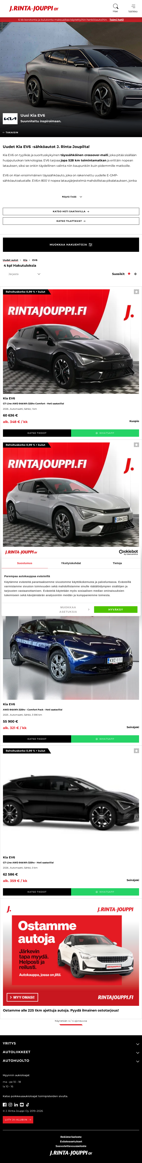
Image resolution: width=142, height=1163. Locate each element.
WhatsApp (105, 433)
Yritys (9, 1043)
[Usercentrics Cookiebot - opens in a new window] (121, 552)
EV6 (34, 260)
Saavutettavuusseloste (71, 1146)
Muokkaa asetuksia (74, 609)
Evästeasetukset (71, 1141)
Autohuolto (16, 1061)
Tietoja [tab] (117, 562)
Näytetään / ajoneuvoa (71, 1020)
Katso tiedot (37, 433)
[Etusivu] (31, 9)
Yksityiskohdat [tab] (71, 562)
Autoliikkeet (16, 1052)
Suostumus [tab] (24, 562)
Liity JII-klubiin (18, 1119)
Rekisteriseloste (71, 1137)
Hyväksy (115, 609)
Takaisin (10, 132)
